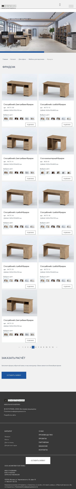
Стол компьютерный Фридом (52, 158)
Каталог (13, 59)
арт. (5, 107)
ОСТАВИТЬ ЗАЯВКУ (14, 375)
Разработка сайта (10, 415)
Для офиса (22, 59)
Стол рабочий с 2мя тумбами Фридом (18, 104)
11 (49, 347)
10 (46, 347)
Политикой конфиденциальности (26, 487)
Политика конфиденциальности (15, 411)
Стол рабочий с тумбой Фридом (53, 104)
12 (53, 347)
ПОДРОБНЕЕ (30, 124)
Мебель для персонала (36, 59)
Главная (5, 59)
